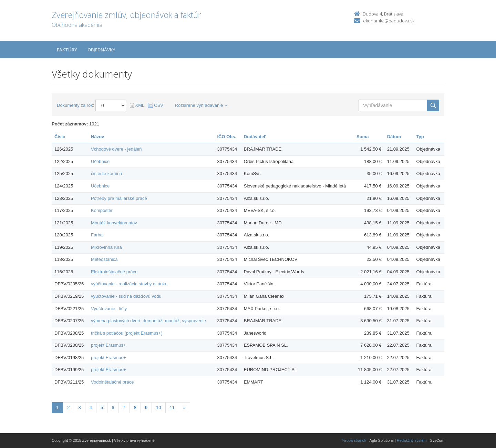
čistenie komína (106, 173)
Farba (97, 234)
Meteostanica (104, 259)
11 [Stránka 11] (172, 407)
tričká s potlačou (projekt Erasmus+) (127, 333)
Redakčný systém (412, 440)
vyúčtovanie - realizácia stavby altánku (129, 283)
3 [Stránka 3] (79, 407)
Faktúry (67, 50)
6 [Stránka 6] (113, 407)
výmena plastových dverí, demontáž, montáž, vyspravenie (148, 320)
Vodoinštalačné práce (112, 382)
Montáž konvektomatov (114, 222)
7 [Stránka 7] (124, 407)
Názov (97, 136)
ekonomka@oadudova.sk (388, 21)
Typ (420, 136)
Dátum (394, 136)
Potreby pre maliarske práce (119, 198)
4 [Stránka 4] (91, 407)
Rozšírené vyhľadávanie (201, 105)
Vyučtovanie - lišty (109, 308)
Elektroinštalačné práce (114, 271)
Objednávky (101, 50)
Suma (362, 136)
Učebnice (100, 161)
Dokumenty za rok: (75, 105)
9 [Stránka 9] (146, 407)
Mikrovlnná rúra (106, 247)
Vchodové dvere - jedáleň (116, 149)
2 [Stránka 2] (68, 407)
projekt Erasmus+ (108, 345)
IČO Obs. (226, 136)
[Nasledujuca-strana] (184, 408)
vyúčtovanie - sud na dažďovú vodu (126, 296)
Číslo (59, 136)
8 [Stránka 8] (135, 407)
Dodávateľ (255, 136)
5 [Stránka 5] (102, 407)
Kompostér (102, 210)
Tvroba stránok (353, 440)
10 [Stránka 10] (158, 407)
